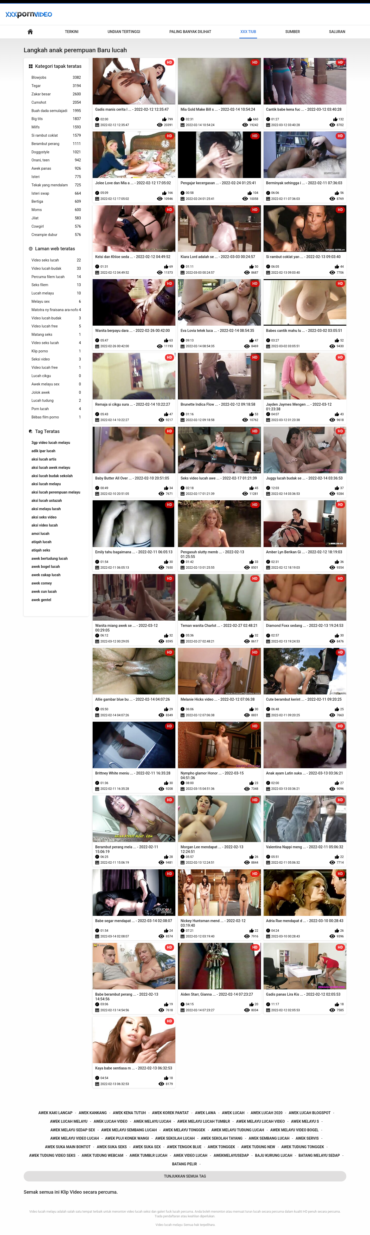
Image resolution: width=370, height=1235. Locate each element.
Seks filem (56, 285)
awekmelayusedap (231, 1155)
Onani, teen (56, 160)
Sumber (292, 32)
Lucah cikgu (56, 376)
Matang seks (56, 334)
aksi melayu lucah (46, 509)
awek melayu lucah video (260, 1121)
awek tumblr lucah (148, 1155)
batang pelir (184, 1164)
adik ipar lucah (43, 451)
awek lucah (233, 1113)
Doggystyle (56, 152)
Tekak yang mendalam (56, 185)
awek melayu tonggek (184, 1130)
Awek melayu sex (56, 384)
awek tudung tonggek (302, 1147)
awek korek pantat (170, 1113)
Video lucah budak (56, 268)
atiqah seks (40, 550)
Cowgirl (56, 226)
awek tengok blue (184, 1147)
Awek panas (56, 168)
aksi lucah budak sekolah (52, 476)
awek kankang (93, 1113)
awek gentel (41, 600)
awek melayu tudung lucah (238, 1130)
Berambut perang (56, 144)
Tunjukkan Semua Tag (185, 1176)
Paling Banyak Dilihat (190, 32)
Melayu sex (56, 301)
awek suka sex (147, 1147)
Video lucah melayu (169, 1225)
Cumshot (56, 102)
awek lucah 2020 (267, 1113)
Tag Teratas (47, 431)
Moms (56, 210)
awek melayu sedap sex (72, 1130)
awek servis (307, 1138)
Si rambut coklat (56, 135)
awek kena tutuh (129, 1113)
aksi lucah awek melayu (50, 467)
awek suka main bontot (68, 1147)
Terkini (71, 32)
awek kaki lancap (56, 1113)
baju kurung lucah (273, 1155)
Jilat (56, 218)
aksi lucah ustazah (46, 500)
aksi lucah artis (43, 459)
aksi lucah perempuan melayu (55, 492)
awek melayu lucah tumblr (203, 1121)
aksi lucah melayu (46, 484)
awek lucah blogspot (310, 1113)
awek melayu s (305, 1121)
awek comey (41, 583)
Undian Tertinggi (124, 32)
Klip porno (56, 351)
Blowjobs (56, 77)
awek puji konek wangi (127, 1138)
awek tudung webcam (102, 1155)
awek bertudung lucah (49, 558)
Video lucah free (56, 326)
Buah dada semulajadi (56, 111)
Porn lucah (56, 409)
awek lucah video (110, 1121)
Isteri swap (56, 193)
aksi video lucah (44, 525)
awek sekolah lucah (175, 1138)
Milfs (56, 127)
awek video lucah (190, 1155)
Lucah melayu (56, 293)
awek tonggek (221, 1147)
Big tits (56, 119)
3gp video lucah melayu (50, 443)
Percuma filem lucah (56, 277)
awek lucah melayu (68, 1121)
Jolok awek (56, 392)
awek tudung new (258, 1147)
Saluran (337, 32)
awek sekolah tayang (222, 1138)
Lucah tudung (56, 400)
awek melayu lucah (152, 1121)
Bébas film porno (56, 417)
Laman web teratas (55, 248)
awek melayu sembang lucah (129, 1130)
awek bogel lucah (45, 566)
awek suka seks (112, 1147)
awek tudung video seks (52, 1155)
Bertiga (56, 201)
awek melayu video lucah (74, 1138)
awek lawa (205, 1113)
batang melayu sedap (319, 1155)
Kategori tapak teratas (58, 66)
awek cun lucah (44, 591)
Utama (30, 31)
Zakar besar (56, 94)
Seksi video (56, 359)
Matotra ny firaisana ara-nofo (56, 310)
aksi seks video (43, 517)
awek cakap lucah (46, 575)
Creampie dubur (56, 235)
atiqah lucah (41, 542)
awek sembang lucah (269, 1138)
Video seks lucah (56, 260)
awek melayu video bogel (294, 1130)
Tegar (56, 86)
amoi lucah (40, 533)
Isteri (56, 177)
